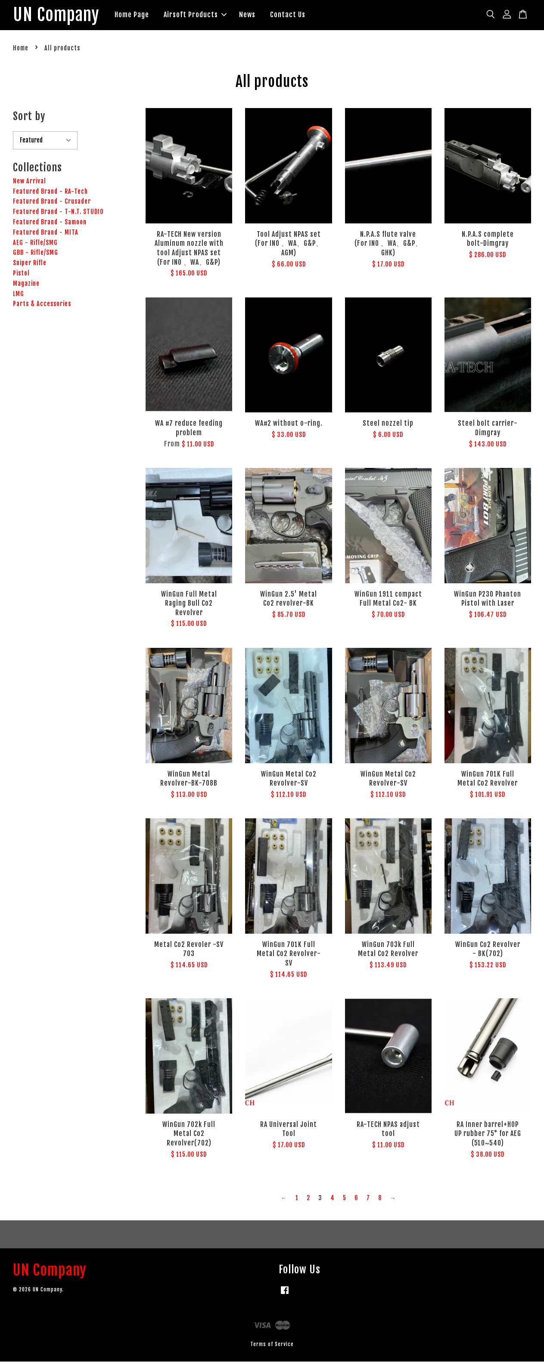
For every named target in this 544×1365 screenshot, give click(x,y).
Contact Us (304, 16)
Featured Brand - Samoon (50, 225)
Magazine (26, 287)
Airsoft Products (211, 16)
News (263, 16)
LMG (18, 296)
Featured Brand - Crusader (52, 204)
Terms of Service (272, 1347)
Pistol (21, 276)
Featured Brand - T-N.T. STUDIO (58, 215)
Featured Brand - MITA (45, 235)
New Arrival (29, 184)
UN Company (64, 16)
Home (20, 51)
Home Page (148, 16)
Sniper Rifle (30, 266)
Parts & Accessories (42, 307)
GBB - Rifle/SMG (35, 256)
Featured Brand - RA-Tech (50, 194)
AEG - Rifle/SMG (35, 245)
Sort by (29, 119)
